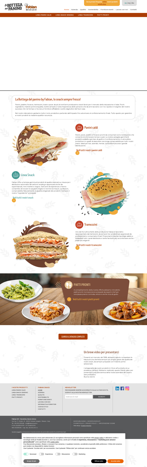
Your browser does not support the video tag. (73, 53)
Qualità (83, 10)
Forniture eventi (107, 10)
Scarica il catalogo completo (73, 336)
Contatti (133, 10)
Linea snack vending (65, 15)
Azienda (74, 10)
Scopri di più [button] (31, 461)
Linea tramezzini (85, 15)
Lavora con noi (122, 10)
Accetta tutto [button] (115, 461)
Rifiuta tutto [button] (99, 461)
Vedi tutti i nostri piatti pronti (88, 299)
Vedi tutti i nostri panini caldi (88, 148)
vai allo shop (102, 4)
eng (129, 3)
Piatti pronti (103, 15)
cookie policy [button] (54, 442)
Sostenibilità (93, 10)
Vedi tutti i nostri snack (23, 196)
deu (133, 3)
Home (66, 10)
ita (125, 3)
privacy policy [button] (99, 438)
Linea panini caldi (43, 15)
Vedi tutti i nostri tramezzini (88, 243)
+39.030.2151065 (19, 451)
